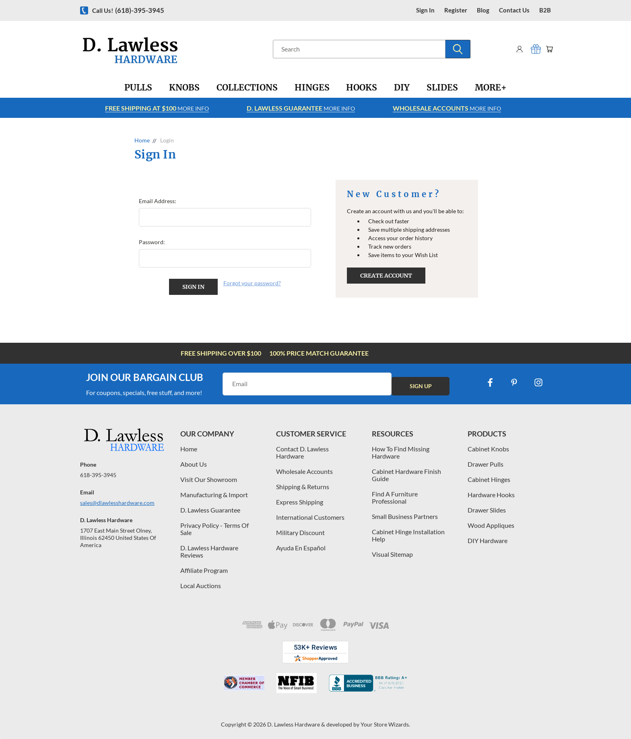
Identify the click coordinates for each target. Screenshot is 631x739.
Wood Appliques (491, 522)
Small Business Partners (405, 513)
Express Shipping (299, 499)
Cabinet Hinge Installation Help (408, 532)
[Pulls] (138, 87)
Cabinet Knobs (488, 446)
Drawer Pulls (485, 461)
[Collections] (247, 87)
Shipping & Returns (302, 484)
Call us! (128, 10)
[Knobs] (184, 87)
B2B (545, 10)
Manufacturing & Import (214, 492)
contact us (514, 10)
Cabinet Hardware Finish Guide (406, 472)
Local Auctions (200, 583)
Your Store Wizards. (385, 721)
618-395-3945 (98, 472)
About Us (193, 461)
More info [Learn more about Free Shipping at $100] (157, 108)
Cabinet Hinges (489, 476)
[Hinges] (312, 87)
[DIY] (402, 87)
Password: (152, 242)
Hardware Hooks (491, 492)
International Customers (310, 514)
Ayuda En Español (301, 545)
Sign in (425, 10)
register (455, 10)
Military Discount (300, 529)
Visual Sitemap (392, 551)
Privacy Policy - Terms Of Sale (214, 526)
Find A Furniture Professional (395, 494)
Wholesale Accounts (304, 468)
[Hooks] (361, 87)
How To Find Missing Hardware (400, 449)
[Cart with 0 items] (548, 49)
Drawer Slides (487, 507)
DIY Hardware (487, 537)
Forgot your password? (252, 283)
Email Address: (157, 201)
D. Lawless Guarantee (210, 507)
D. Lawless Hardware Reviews (209, 548)
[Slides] (442, 87)
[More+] (491, 87)
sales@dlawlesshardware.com (117, 499)
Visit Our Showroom (208, 476)
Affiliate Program (204, 567)
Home (188, 446)
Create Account (386, 275)
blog (483, 10)
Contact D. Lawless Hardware (302, 449)
